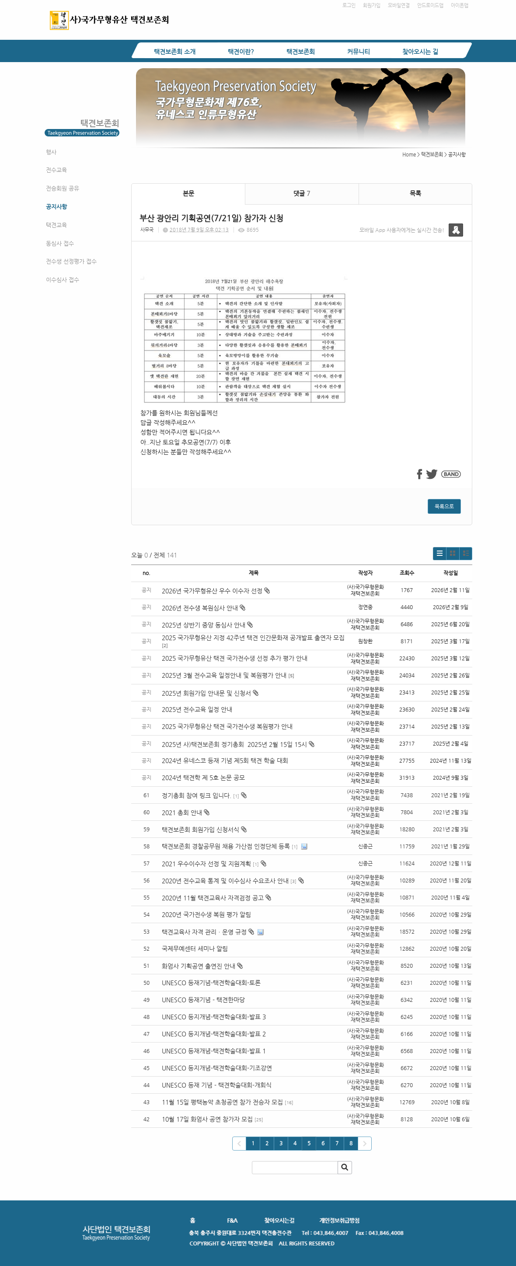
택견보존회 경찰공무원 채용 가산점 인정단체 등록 (226, 846)
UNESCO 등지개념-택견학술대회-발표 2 (214, 1033)
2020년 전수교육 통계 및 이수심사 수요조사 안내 (225, 880)
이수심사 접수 (62, 279)
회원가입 (371, 5)
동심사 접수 (60, 243)
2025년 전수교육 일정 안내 (198, 709)
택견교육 (56, 225)
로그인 (349, 5)
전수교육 (56, 170)
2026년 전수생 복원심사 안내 (203, 607)
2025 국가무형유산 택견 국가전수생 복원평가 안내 (227, 726)
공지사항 (56, 206)
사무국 (146, 230)
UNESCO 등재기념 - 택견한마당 (203, 999)
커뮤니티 (358, 51)
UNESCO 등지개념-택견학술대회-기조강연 (217, 1067)
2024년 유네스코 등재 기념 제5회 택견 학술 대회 (225, 760)
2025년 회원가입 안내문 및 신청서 (210, 693)
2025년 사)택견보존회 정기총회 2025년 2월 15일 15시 (238, 744)
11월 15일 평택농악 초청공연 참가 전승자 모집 (222, 1102)
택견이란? (241, 51)
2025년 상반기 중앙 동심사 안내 (207, 624)
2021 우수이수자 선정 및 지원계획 (206, 863)
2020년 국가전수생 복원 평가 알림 (207, 914)
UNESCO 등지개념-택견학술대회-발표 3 (214, 1016)
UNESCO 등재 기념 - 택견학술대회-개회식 (217, 1084)
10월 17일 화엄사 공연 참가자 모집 (207, 1119)
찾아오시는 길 (420, 51)
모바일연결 (399, 5)
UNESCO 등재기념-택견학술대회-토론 (211, 982)
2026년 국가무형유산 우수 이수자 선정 (216, 590)
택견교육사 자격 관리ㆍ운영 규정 (204, 931)
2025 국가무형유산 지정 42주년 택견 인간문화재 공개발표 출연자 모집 (253, 637)
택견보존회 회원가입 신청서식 (200, 829)
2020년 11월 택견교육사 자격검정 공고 (213, 897)
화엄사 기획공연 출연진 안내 (198, 966)
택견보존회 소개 (174, 51)
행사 (51, 152)
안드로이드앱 (430, 5)
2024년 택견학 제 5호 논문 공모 (203, 777)
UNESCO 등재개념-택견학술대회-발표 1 (214, 1050)
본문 (188, 193)
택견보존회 (300, 51)
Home (409, 154)
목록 (415, 193)
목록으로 (444, 506)
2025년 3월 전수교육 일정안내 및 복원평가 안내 (224, 675)
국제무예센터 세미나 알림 (195, 948)
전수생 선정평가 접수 (71, 261)
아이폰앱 (459, 5)
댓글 (301, 193)
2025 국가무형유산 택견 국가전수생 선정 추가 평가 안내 (234, 658)
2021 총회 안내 (182, 812)
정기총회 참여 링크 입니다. (196, 795)
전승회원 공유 (62, 188)
